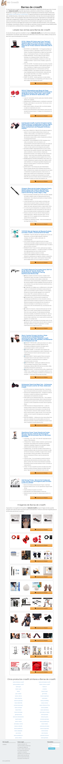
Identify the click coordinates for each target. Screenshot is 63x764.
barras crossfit (12, 14)
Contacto (4, 744)
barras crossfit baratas (22, 14)
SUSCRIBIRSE (51, 748)
